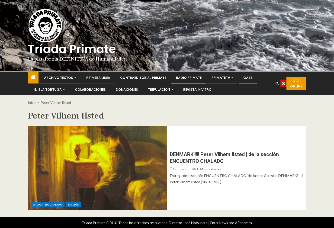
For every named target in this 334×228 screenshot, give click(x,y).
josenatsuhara (213, 169)
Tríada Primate (72, 49)
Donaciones (127, 89)
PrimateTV (221, 77)
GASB (248, 77)
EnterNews (219, 222)
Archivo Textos (58, 77)
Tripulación (159, 89)
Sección (73, 204)
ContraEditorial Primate (143, 77)
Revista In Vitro (197, 89)
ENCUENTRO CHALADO (47, 204)
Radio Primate (189, 77)
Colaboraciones (90, 89)
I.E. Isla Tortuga (47, 89)
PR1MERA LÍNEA (98, 77)
